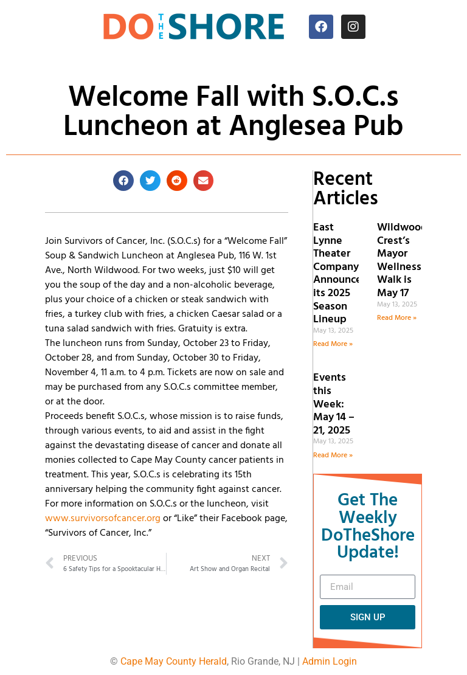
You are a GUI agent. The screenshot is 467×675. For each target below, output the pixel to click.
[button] (123, 180)
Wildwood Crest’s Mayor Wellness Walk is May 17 (402, 260)
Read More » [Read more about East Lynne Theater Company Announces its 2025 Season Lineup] (333, 344)
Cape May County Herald (173, 661)
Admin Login (329, 661)
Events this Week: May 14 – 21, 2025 (334, 404)
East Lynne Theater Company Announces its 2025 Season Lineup (340, 273)
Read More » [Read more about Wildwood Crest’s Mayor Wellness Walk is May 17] (397, 318)
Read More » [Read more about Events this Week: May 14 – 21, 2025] (333, 455)
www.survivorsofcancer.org (103, 519)
